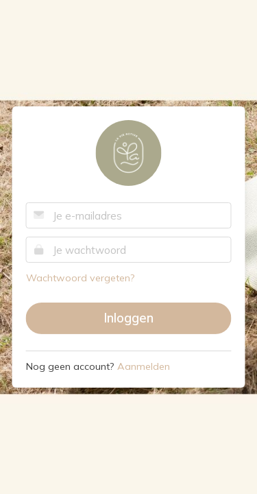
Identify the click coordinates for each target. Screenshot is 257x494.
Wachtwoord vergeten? (80, 278)
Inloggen (128, 318)
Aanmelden (143, 366)
